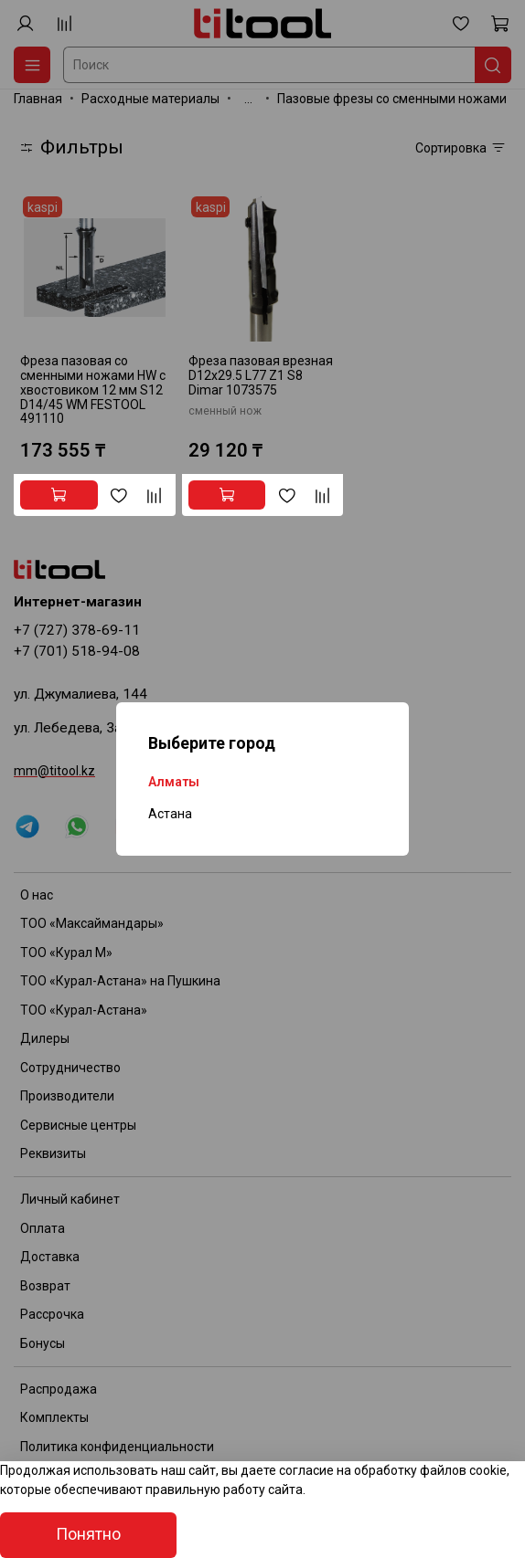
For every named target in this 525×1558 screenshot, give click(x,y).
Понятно (88, 1534)
